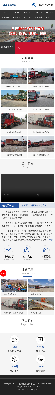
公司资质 (38, 13)
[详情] (50, 240)
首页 (5, 13)
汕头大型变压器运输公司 (40, 155)
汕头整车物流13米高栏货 (40, 132)
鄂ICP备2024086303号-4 (27, 390)
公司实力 (16, 17)
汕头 (19, 48)
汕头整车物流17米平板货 (40, 109)
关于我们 (16, 13)
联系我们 (49, 17)
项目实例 (5, 17)
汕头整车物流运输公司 (14, 155)
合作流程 (49, 13)
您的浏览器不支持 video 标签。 (27, 187)
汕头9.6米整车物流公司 (14, 86)
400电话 (3, 273)
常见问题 (38, 17)
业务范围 (27, 13)
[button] (23, 38)
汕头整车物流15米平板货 (14, 109)
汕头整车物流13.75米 (14, 132)
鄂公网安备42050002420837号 (29, 387)
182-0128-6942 (45, 5)
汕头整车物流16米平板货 (40, 86)
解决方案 (27, 17)
